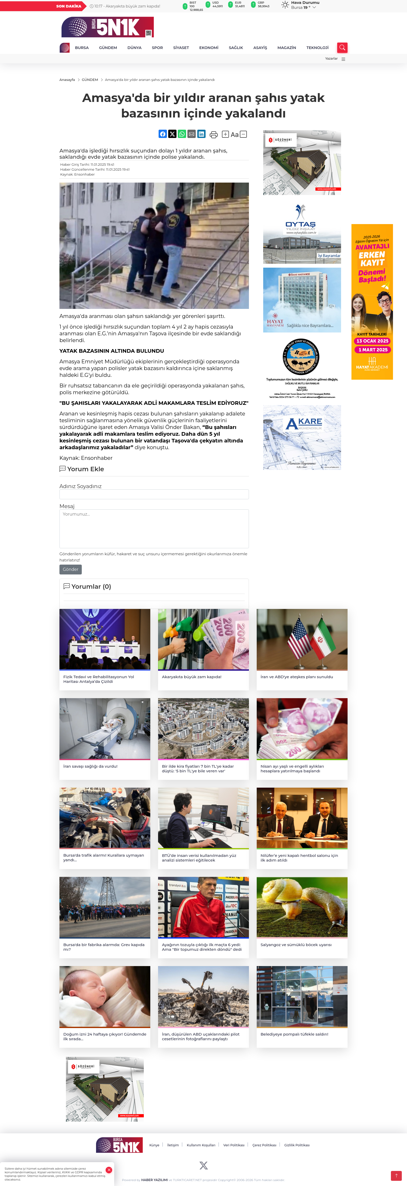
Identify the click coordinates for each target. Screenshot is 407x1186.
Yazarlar (331, 58)
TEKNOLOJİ (318, 47)
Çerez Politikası (264, 1145)
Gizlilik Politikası (297, 1145)
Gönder (70, 569)
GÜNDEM (108, 47)
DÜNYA (134, 47)
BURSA (82, 47)
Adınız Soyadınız (80, 486)
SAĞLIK (236, 47)
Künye (154, 1145)
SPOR (157, 47)
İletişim (173, 1145)
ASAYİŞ (260, 47)
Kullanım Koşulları (201, 1145)
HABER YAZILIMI (154, 1180)
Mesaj (66, 506)
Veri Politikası (234, 1145)
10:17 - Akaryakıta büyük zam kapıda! (125, 6)
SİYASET (181, 47)
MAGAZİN (286, 47)
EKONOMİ (209, 47)
